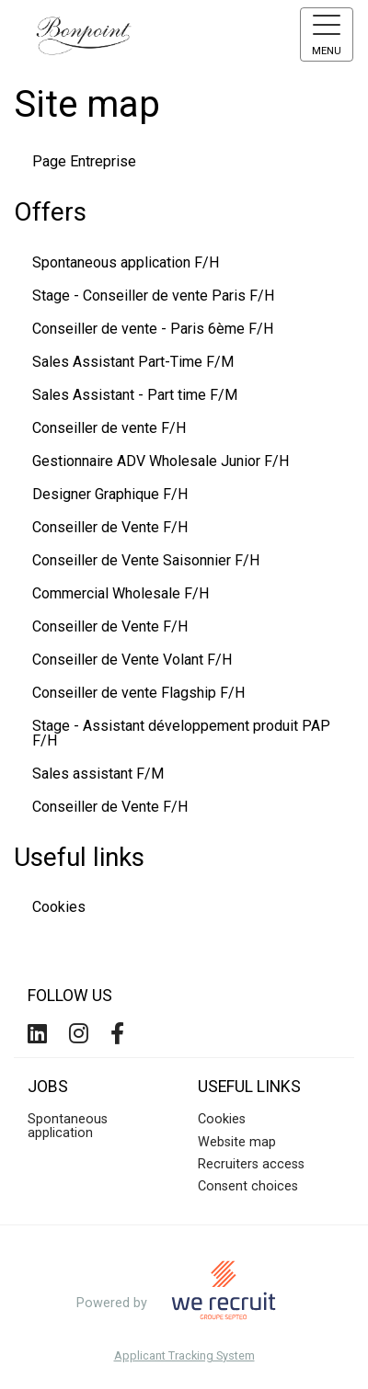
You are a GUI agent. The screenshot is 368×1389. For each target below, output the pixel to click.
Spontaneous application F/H (125, 262)
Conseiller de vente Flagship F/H (138, 692)
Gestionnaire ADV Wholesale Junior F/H (160, 461)
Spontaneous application (68, 1125)
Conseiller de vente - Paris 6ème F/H (152, 328)
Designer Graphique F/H (110, 494)
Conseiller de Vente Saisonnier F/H (145, 560)
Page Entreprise (84, 161)
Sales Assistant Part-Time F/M (133, 361)
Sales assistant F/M (98, 773)
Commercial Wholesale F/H (120, 593)
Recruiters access (251, 1164)
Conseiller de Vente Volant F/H (132, 659)
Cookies (59, 907)
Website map (237, 1142)
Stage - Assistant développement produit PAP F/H (181, 733)
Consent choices (248, 1186)
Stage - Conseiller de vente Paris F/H (153, 295)
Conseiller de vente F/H (109, 428)
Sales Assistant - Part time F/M (134, 395)
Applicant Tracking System (184, 1356)
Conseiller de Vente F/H (110, 527)
